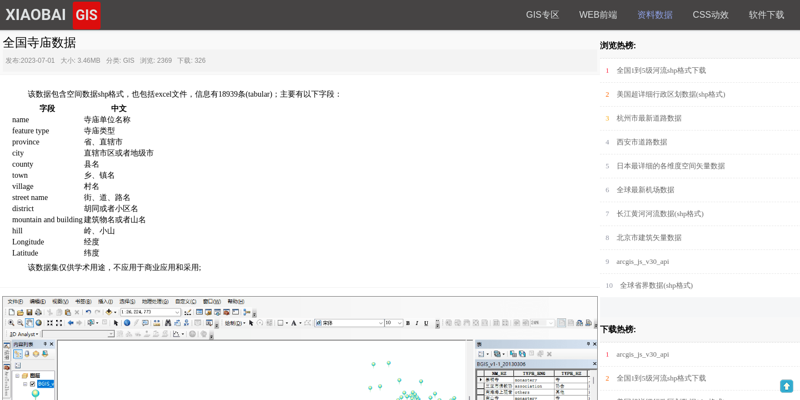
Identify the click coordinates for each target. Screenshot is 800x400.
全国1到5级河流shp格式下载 (661, 70)
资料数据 (655, 14)
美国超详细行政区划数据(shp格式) (671, 94)
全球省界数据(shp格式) (656, 285)
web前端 (598, 14)
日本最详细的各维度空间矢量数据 (671, 166)
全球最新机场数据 (645, 190)
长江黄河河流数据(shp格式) (660, 213)
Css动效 (711, 14)
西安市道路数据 (642, 142)
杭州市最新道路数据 (649, 118)
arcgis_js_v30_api (643, 261)
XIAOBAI (53, 15)
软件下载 (766, 14)
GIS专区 (542, 14)
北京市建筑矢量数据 (649, 237)
